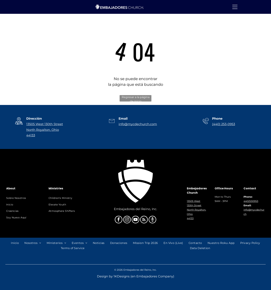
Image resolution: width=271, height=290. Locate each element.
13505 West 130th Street (44, 124)
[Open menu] (234, 6)
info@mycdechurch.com (138, 124)
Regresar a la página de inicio (135, 98)
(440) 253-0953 (223, 124)
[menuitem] (23, 198)
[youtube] (135, 220)
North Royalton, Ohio (42, 130)
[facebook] (118, 220)
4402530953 (251, 201)
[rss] (144, 220)
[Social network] (152, 220)
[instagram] (127, 220)
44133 (30, 135)
